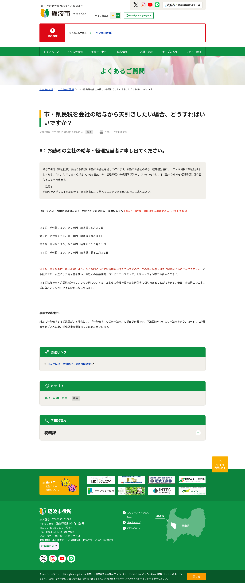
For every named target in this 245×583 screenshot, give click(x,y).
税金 (75, 398)
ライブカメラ (170, 52)
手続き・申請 (98, 52)
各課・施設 (146, 52)
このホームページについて (138, 514)
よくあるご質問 (66, 89)
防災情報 (122, 52)
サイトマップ (133, 522)
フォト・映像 (193, 52)
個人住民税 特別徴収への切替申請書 (69, 364)
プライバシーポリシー (140, 578)
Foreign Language (139, 15)
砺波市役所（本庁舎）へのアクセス (59, 536)
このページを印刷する (116, 132)
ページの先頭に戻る (220, 466)
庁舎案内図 (47, 546)
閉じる (196, 576)
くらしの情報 (75, 52)
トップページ (51, 52)
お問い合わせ (133, 528)
